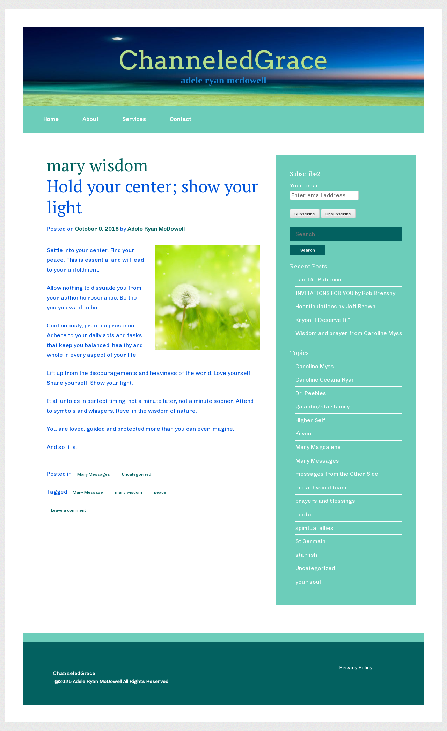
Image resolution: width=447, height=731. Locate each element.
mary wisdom (128, 492)
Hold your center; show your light (152, 196)
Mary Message (88, 492)
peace (160, 492)
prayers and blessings (325, 500)
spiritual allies (314, 528)
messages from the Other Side (336, 474)
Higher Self (310, 420)
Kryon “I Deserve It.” (322, 320)
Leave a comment (68, 510)
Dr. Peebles (310, 393)
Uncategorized (136, 474)
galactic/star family (322, 406)
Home (51, 119)
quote (303, 514)
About (90, 119)
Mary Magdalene (318, 447)
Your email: (305, 185)
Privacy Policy (355, 668)
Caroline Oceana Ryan (325, 379)
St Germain (310, 541)
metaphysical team (320, 487)
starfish (306, 555)
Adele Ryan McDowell (156, 229)
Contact (180, 119)
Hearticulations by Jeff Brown (335, 306)
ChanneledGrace (223, 60)
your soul (308, 581)
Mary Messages (93, 474)
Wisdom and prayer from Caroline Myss (348, 333)
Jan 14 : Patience (318, 279)
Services (134, 119)
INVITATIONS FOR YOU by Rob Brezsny (345, 293)
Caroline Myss (314, 366)
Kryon (303, 433)
